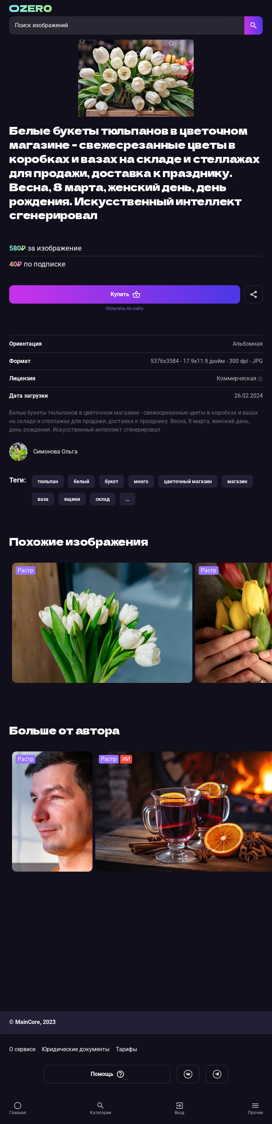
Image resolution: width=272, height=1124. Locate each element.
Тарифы (126, 1049)
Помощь (108, 1074)
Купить (125, 408)
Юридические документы (75, 1049)
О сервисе (22, 1049)
